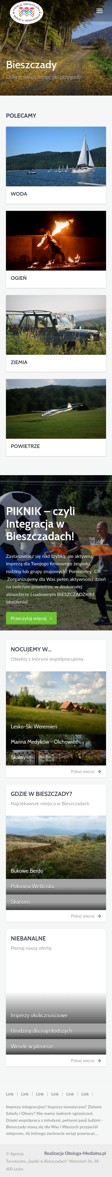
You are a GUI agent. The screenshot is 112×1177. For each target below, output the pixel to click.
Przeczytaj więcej (31, 618)
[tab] (56, 727)
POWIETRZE (25, 446)
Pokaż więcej (86, 771)
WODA (19, 194)
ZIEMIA (19, 362)
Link (9, 1093)
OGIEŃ (19, 278)
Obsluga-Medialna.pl (85, 1153)
